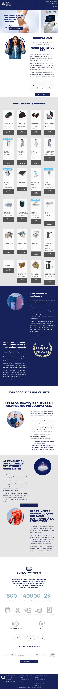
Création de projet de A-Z (38, 2)
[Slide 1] (27, 31)
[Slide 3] (30, 31)
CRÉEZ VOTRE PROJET (15, 28)
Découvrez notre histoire (29, 505)
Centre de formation (39, 5)
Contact (29, 8)
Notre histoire (18, 2)
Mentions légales (24, 679)
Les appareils (26, 2)
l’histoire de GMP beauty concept (41, 676)
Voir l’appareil (8, 132)
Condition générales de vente (26, 676)
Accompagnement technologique (23, 5)
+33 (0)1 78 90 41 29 (52, 3)
